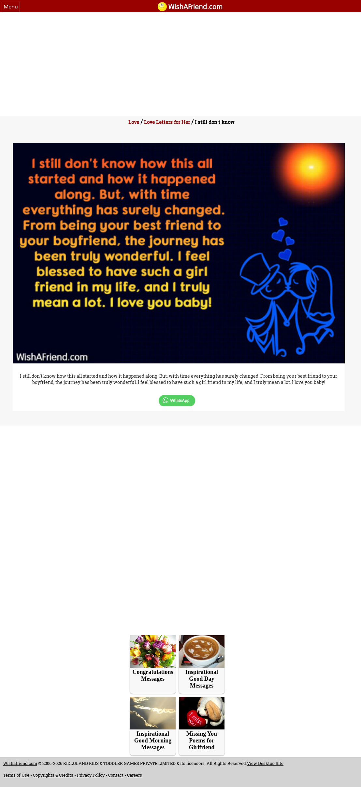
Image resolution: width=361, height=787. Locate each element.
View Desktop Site (265, 763)
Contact (115, 775)
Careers (134, 775)
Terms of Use (16, 775)
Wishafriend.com (20, 763)
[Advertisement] (180, 60)
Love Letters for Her (167, 122)
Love (133, 122)
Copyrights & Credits (53, 775)
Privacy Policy (91, 775)
